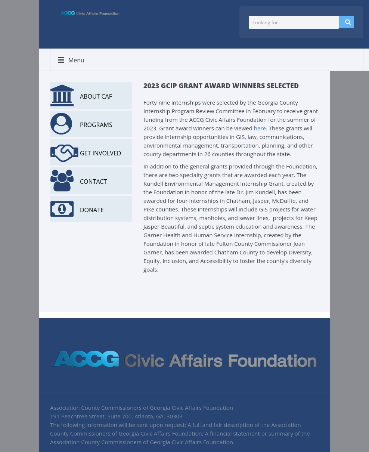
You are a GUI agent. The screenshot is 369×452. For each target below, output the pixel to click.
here (260, 128)
